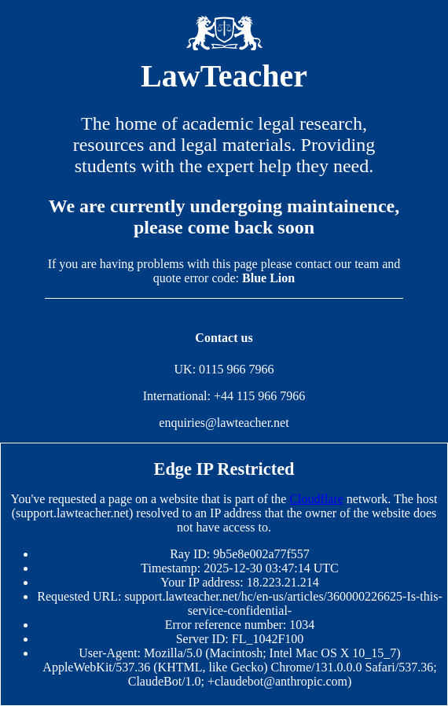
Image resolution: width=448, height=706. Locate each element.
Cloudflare (316, 499)
